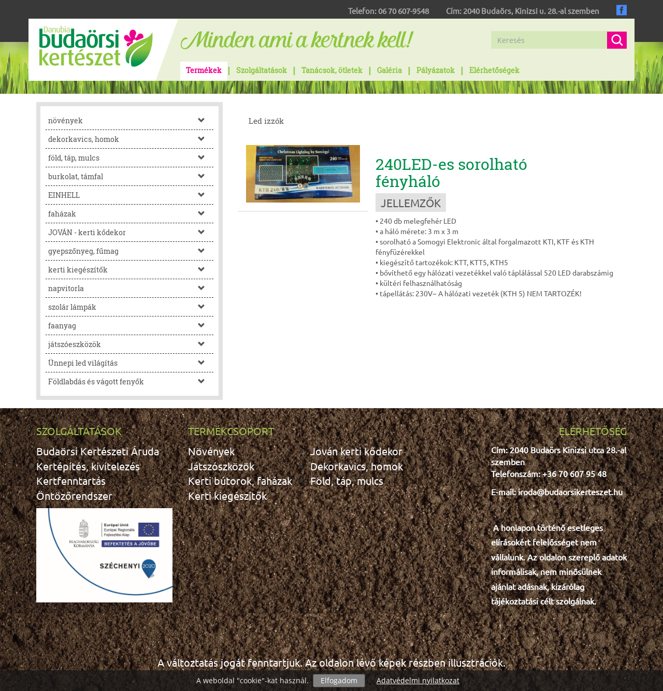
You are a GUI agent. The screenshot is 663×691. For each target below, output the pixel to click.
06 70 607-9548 (403, 11)
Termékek (204, 70)
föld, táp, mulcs (130, 158)
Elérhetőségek (494, 70)
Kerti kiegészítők (227, 495)
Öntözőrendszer (74, 495)
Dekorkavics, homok (356, 465)
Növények (211, 450)
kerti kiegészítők (130, 270)
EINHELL (130, 195)
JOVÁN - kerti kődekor (130, 232)
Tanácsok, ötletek (332, 70)
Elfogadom (339, 680)
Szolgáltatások (261, 70)
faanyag (130, 325)
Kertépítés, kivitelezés (88, 465)
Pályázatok (435, 70)
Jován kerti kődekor (356, 450)
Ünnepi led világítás (130, 363)
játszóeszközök (130, 344)
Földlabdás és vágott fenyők (130, 381)
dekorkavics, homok (130, 139)
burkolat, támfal (130, 176)
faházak (130, 214)
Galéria (389, 70)
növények (130, 120)
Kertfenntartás (71, 480)
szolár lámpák (130, 307)
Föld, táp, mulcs (346, 480)
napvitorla (130, 288)
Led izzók (266, 121)
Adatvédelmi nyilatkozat (418, 680)
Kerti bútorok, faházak (240, 480)
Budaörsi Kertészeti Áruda (97, 450)
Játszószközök (221, 465)
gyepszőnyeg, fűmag (130, 251)
